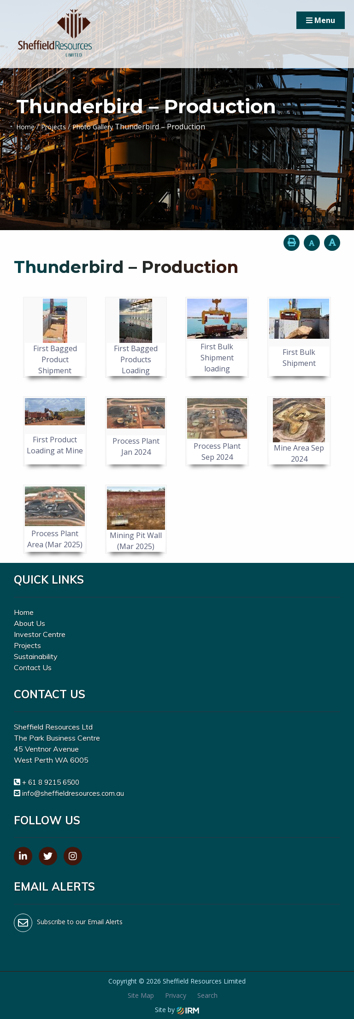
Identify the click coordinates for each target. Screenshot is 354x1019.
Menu (320, 20)
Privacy (175, 995)
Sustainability (36, 656)
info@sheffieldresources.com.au (73, 793)
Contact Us (33, 667)
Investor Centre (39, 634)
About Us (29, 623)
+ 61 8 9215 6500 (50, 782)
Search (207, 995)
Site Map (141, 995)
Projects (27, 645)
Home (24, 612)
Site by (177, 1009)
